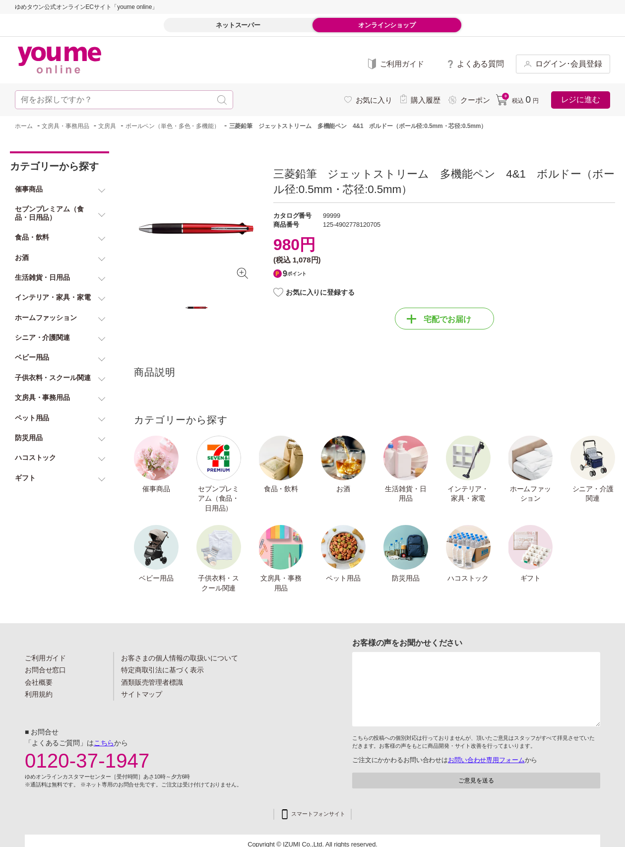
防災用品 (406, 578)
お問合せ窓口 (45, 670)
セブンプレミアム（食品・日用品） (218, 498)
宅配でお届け (439, 319)
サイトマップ (141, 694)
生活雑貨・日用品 (405, 494)
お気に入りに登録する (320, 292)
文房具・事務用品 (281, 583)
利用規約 (39, 694)
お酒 (343, 489)
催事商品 (156, 489)
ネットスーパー (238, 25)
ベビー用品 (156, 578)
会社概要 (39, 682)
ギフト (530, 578)
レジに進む (580, 99)
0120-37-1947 (87, 761)
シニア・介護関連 (593, 494)
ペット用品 (343, 578)
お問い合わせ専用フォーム (486, 760)
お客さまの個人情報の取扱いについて (179, 658)
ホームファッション (530, 494)
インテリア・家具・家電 (468, 494)
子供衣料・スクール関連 (218, 583)
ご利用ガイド (45, 658)
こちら (104, 743)
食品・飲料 (281, 489)
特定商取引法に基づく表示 (162, 670)
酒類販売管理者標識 (152, 682)
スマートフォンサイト (318, 814)
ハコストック (468, 578)
